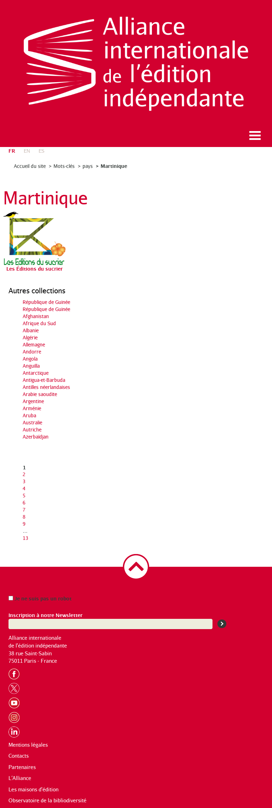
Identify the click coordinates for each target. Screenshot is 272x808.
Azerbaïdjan (36, 437)
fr (11, 150)
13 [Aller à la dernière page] (25, 538)
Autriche (32, 429)
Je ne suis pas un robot (40, 598)
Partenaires (22, 767)
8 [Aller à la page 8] (24, 517)
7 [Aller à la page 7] (24, 510)
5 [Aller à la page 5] (24, 495)
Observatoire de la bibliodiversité (47, 800)
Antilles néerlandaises (46, 387)
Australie (32, 422)
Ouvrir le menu (255, 135)
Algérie (30, 337)
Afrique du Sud (39, 323)
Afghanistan (36, 316)
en (27, 151)
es (41, 151)
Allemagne (34, 344)
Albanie (31, 330)
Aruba (29, 415)
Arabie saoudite (40, 394)
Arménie (32, 408)
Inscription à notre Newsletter (45, 614)
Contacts (18, 755)
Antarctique (36, 373)
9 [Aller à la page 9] (24, 524)
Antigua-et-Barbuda (44, 380)
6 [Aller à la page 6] (24, 502)
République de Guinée (46, 302)
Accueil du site (30, 166)
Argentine (33, 401)
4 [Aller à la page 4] (24, 488)
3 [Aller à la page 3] (24, 481)
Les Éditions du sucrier (34, 268)
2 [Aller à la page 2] (24, 474)
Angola (30, 359)
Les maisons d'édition (33, 789)
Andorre (32, 352)
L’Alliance (19, 778)
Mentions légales (28, 744)
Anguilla (31, 366)
